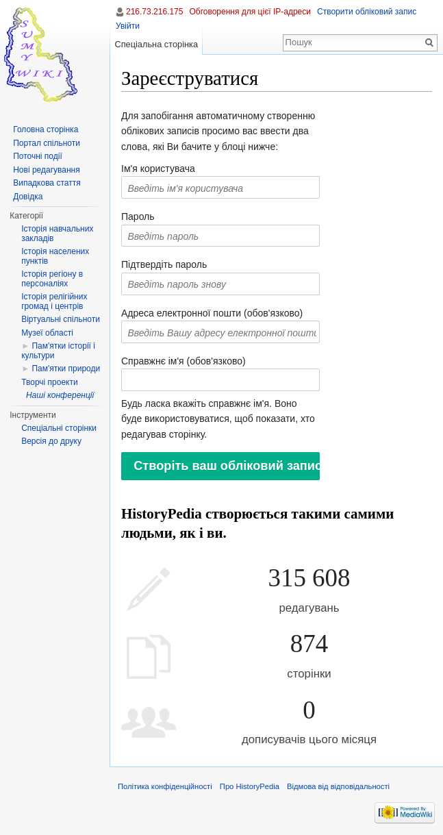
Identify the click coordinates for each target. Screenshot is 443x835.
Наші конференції (60, 395)
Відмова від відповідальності (338, 786)
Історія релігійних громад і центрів (54, 301)
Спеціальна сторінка (156, 44)
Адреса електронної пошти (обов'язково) (212, 313)
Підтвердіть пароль (164, 264)
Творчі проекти (49, 382)
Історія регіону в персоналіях (52, 278)
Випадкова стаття (46, 183)
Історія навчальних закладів (57, 233)
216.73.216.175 (154, 11)
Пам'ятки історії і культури (58, 350)
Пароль (138, 216)
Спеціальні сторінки (59, 428)
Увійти (128, 26)
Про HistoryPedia (249, 786)
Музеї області (47, 333)
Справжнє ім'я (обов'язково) (183, 361)
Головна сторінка (45, 129)
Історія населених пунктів (55, 256)
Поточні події (37, 156)
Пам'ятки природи (65, 368)
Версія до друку (51, 441)
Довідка (27, 196)
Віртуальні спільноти (60, 319)
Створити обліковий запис (366, 11)
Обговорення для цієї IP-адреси (250, 11)
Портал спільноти (46, 143)
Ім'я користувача (158, 168)
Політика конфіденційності (165, 786)
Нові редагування (46, 170)
